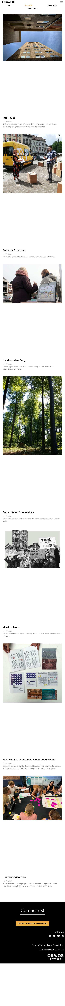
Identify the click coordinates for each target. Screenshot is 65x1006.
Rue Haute (9, 117)
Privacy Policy (38, 945)
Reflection (32, 8)
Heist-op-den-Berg (14, 360)
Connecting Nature (14, 877)
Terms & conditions (55, 945)
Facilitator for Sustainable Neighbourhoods (29, 759)
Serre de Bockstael (14, 250)
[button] (61, 2)
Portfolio (28, 5)
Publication (52, 5)
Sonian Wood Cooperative (18, 512)
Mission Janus (11, 627)
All (9, 5)
